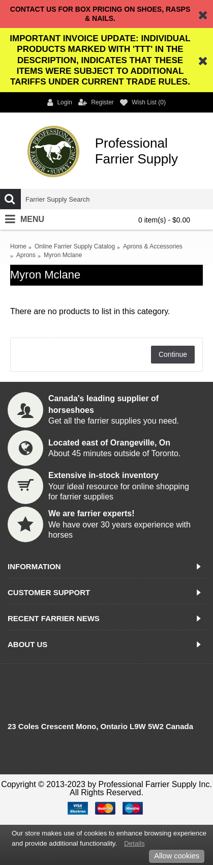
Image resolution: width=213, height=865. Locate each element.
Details (134, 843)
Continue (173, 354)
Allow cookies (176, 856)
